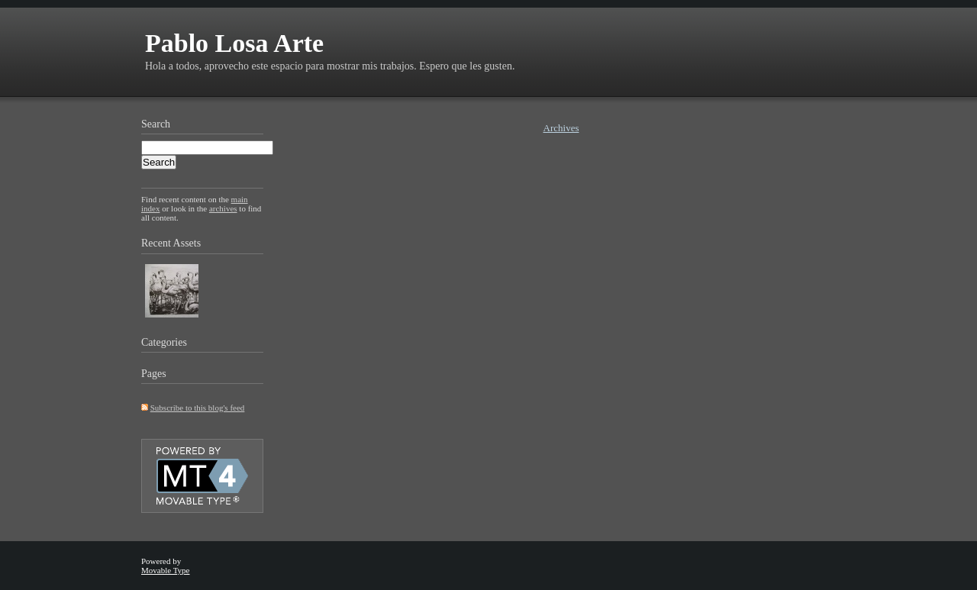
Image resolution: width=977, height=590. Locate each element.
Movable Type (165, 570)
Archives (561, 128)
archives (223, 208)
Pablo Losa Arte (234, 43)
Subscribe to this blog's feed (197, 407)
